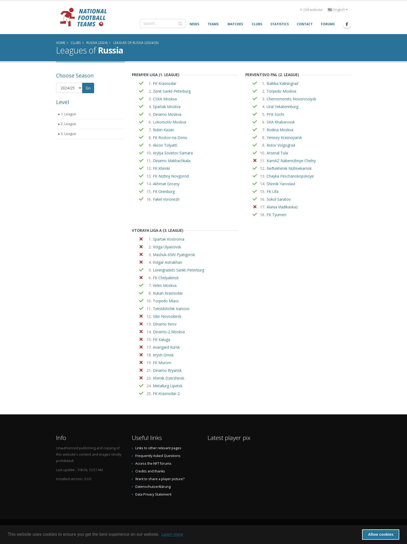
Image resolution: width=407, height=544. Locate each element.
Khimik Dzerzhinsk (168, 378)
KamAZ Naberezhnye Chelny (291, 160)
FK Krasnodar (164, 83)
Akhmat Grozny (166, 183)
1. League (68, 114)
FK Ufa (272, 191)
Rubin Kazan (163, 129)
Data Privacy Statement (153, 494)
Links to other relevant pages (158, 448)
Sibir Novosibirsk (167, 316)
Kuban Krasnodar (168, 293)
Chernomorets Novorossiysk (291, 98)
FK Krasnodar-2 (166, 393)
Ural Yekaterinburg (282, 106)
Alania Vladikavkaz (282, 206)
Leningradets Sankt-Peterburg (178, 270)
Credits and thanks (150, 471)
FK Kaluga (161, 339)
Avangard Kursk (166, 347)
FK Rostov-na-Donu (170, 137)
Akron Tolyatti (165, 145)
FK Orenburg (164, 191)
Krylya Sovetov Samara (173, 152)
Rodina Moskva (280, 129)
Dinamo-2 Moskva (169, 331)
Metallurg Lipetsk (167, 385)
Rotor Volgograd (281, 145)
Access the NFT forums (153, 463)
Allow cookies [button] (380, 534)
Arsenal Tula (277, 152)
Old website (311, 9)
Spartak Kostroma (168, 239)
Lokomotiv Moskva (169, 122)
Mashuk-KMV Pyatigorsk (174, 254)
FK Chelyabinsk (166, 277)
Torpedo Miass (166, 300)
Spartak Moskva (167, 106)
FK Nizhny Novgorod (171, 176)
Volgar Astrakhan (167, 262)
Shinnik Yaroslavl (281, 183)
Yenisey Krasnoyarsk (284, 137)
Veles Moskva (165, 285)
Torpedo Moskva (281, 91)
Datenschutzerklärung (153, 486)
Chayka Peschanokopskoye (290, 176)
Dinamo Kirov (165, 324)
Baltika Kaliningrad (282, 83)
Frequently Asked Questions (158, 456)
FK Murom (162, 362)
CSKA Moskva (165, 98)
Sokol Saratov (279, 199)
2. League (68, 124)
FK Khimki (161, 168)
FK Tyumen (276, 214)
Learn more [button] (172, 534)
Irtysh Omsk (163, 354)
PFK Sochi (275, 114)
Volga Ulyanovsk (167, 246)
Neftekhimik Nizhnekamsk (289, 168)
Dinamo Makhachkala (171, 160)
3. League (68, 133)
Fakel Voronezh (166, 199)
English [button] (338, 9)
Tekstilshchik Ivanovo (171, 308)
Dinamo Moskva (167, 114)
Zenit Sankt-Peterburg (172, 91)
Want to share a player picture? (159, 479)
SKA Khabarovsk (281, 122)
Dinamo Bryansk (167, 370)
